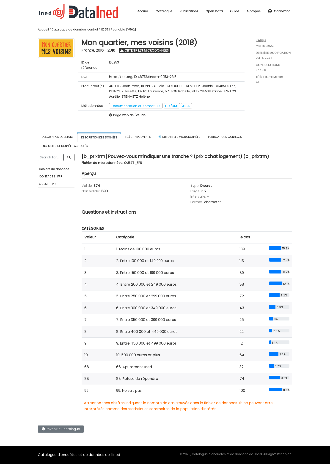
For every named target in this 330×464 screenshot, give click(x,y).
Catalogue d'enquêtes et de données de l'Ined (79, 454)
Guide (234, 11)
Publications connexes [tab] (225, 137)
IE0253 (105, 29)
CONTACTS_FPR (50, 176)
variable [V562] (124, 29)
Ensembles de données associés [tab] (65, 146)
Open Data (214, 11)
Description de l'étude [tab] (57, 137)
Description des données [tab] (99, 137)
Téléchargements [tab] (138, 137)
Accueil (142, 11)
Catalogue (164, 11)
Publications (189, 11)
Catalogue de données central (75, 29)
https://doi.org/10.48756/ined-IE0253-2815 (142, 77)
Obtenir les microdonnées (144, 50)
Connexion (279, 11)
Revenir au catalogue (61, 429)
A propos (254, 11)
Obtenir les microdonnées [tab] (179, 137)
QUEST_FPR (47, 184)
